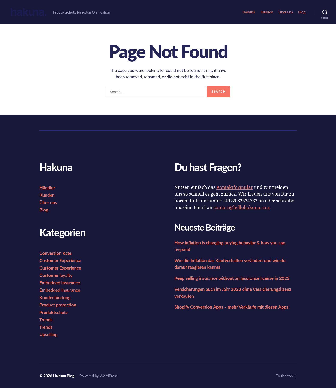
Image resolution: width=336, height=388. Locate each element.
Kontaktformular (234, 187)
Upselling (48, 334)
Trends (45, 319)
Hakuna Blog (63, 375)
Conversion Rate (55, 253)
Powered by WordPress (99, 375)
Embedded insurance (59, 282)
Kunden (267, 12)
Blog (301, 12)
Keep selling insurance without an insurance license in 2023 (232, 278)
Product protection (57, 304)
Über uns (285, 12)
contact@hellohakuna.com (241, 208)
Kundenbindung (54, 297)
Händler (248, 12)
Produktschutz (53, 312)
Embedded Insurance (59, 290)
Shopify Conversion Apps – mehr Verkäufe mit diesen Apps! (232, 306)
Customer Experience (60, 260)
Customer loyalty (55, 275)
